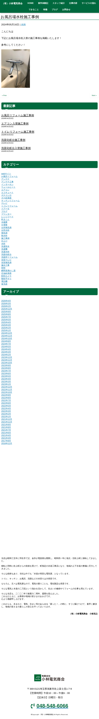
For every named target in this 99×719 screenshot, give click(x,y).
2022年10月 (6, 392)
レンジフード (7, 217)
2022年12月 (6, 387)
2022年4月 (6, 408)
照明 (3, 268)
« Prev (4, 95)
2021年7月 (6, 430)
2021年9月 (6, 425)
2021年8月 (6, 427)
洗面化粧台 (6, 254)
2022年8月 (6, 398)
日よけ (4, 241)
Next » (94, 95)
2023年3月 (6, 381)
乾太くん (5, 219)
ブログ (4, 211)
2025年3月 (6, 325)
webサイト (6, 174)
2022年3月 (6, 411)
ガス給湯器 (6, 198)
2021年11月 (6, 422)
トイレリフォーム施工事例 (17, 131)
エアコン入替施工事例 (15, 123)
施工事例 (5, 238)
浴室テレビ (6, 260)
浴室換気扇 (6, 262)
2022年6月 (6, 403)
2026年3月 (6, 303)
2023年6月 (6, 373)
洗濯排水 (5, 246)
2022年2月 (6, 414)
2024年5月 (6, 346)
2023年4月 (6, 379)
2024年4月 (6, 349)
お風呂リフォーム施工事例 (17, 115)
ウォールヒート (8, 187)
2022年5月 (6, 406)
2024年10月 (6, 338)
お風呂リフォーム (9, 176)
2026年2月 (6, 306)
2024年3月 (6, 352)
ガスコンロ (6, 195)
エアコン (5, 190)
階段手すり (6, 279)
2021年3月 (6, 438)
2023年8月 (6, 368)
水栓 (23, 24)
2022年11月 (6, 390)
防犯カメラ (6, 276)
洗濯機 (4, 249)
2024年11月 (6, 336)
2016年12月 (6, 443)
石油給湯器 (6, 273)
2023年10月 (6, 363)
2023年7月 (6, 371)
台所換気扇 (6, 227)
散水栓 (4, 235)
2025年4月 (6, 322)
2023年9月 (6, 365)
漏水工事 (5, 265)
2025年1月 (6, 330)
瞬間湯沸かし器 (8, 270)
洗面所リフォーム (9, 257)
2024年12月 (6, 333)
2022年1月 (6, 416)
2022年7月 (6, 400)
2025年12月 (6, 309)
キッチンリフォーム (10, 201)
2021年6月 (6, 433)
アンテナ (5, 179)
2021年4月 (6, 435)
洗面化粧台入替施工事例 (16, 148)
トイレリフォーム (9, 206)
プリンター (6, 214)
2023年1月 (6, 384)
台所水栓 (5, 230)
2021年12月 (6, 419)
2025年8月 (6, 314)
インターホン (7, 184)
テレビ (4, 203)
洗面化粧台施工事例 (13, 139)
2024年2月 (6, 355)
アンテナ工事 (7, 182)
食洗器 (4, 284)
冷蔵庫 (4, 222)
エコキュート (7, 192)
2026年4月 (6, 301)
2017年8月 (6, 441)
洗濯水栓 (5, 252)
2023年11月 (6, 360)
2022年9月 (6, 395)
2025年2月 (6, 328)
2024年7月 (6, 344)
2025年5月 (6, 320)
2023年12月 (6, 357)
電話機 (4, 281)
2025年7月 (6, 317)
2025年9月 (6, 311)
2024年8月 (6, 341)
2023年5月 (6, 376)
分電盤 (4, 225)
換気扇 (4, 233)
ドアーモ (5, 209)
